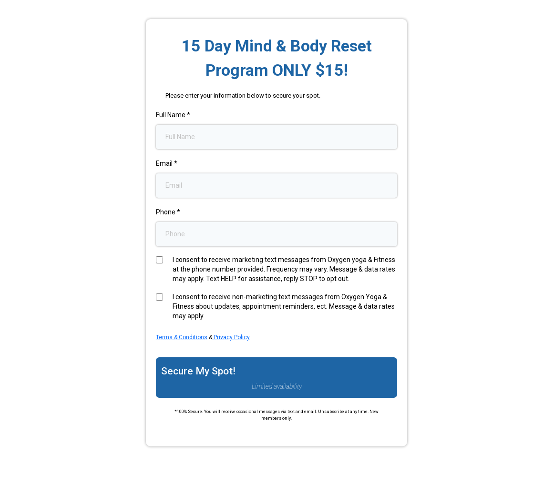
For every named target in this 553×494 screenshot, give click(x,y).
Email (166, 163)
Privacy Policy (231, 337)
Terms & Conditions (181, 337)
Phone (168, 212)
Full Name (173, 115)
